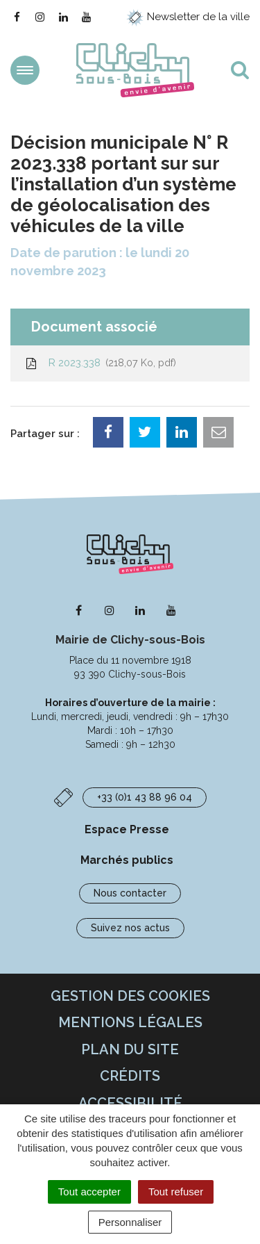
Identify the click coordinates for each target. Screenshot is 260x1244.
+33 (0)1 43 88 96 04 (144, 797)
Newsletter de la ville (188, 16)
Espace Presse (127, 829)
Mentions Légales (130, 1022)
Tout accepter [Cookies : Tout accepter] (89, 1191)
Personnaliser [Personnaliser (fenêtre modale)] (130, 1222)
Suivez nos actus (130, 927)
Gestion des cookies (130, 996)
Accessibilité (130, 1103)
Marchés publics (126, 860)
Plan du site (130, 1049)
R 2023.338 (100, 363)
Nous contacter (130, 893)
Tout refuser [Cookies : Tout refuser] (175, 1191)
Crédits (130, 1075)
